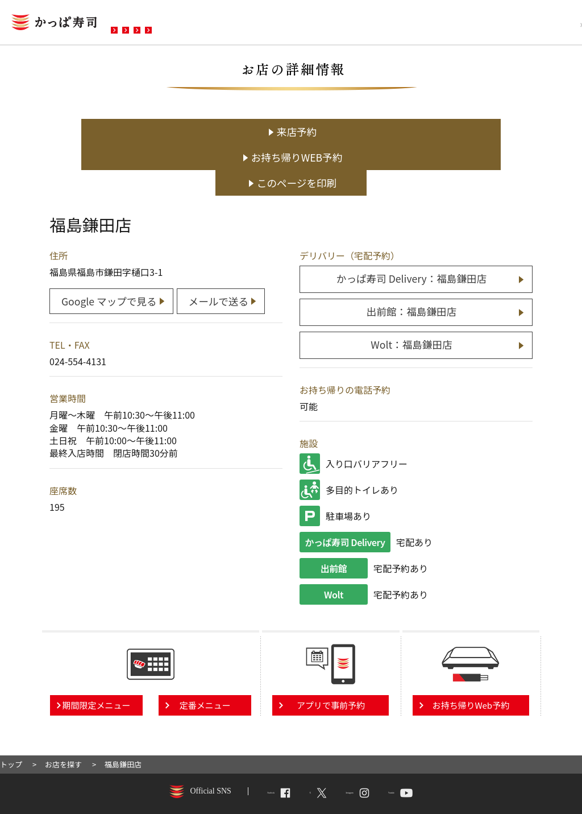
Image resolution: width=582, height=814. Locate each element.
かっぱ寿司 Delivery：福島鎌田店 (411, 227)
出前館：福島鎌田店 (411, 258)
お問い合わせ (340, 23)
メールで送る (223, 245)
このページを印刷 (461, 132)
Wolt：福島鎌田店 (411, 290)
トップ (11, 709)
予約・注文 (269, 23)
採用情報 (544, 24)
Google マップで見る (109, 245)
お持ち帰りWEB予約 (297, 132)
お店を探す (144, 23)
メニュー (206, 23)
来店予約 (132, 132)
